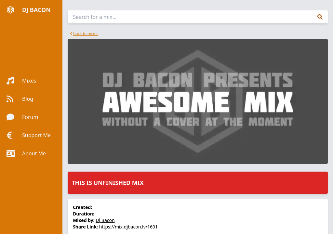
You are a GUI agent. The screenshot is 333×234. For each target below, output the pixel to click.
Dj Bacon (105, 220)
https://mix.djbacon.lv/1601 (128, 227)
